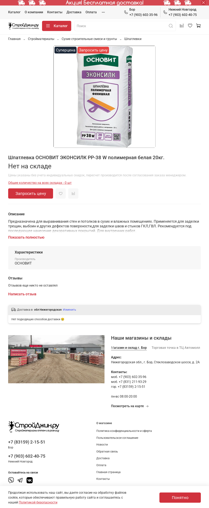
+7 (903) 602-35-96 (141, 12)
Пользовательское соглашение (117, 438)
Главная (14, 39)
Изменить (69, 309)
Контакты (54, 12)
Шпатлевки (132, 39)
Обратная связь (107, 451)
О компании (34, 12)
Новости (102, 444)
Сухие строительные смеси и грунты (89, 39)
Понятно (180, 497)
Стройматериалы (41, 39)
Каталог (14, 12)
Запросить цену (31, 193)
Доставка (74, 12)
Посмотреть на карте (130, 406)
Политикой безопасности (38, 502)
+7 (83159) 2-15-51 (26, 442)
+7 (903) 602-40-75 (180, 12)
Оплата (91, 12)
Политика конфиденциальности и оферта (124, 431)
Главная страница (108, 472)
